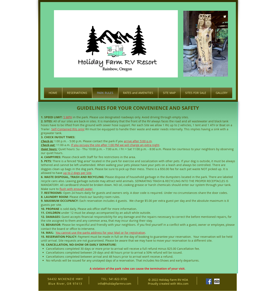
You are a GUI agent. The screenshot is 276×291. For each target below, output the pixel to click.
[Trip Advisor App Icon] (217, 281)
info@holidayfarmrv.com (114, 284)
